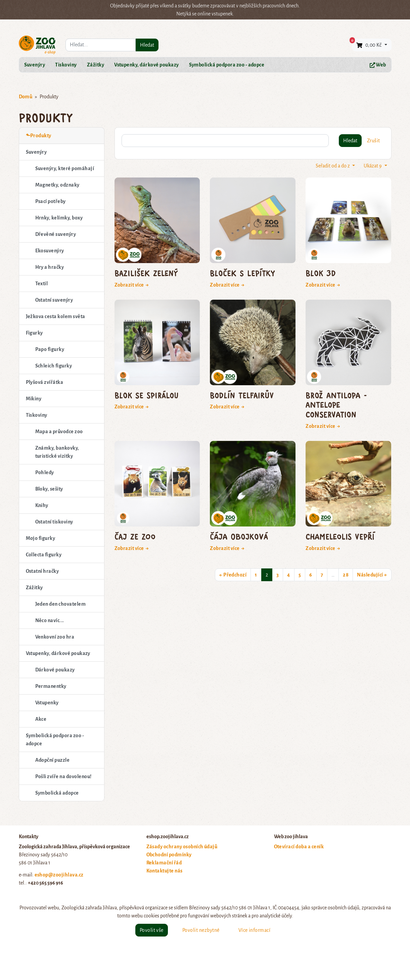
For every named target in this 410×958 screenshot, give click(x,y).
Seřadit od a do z (333, 165)
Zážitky (95, 64)
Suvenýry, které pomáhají (64, 168)
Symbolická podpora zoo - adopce (227, 64)
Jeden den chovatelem (60, 604)
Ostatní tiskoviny (54, 521)
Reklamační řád (164, 862)
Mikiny (34, 398)
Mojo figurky (40, 538)
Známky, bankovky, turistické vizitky (57, 452)
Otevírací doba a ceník (299, 846)
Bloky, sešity (49, 489)
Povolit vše (152, 930)
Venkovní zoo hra (55, 637)
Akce (41, 719)
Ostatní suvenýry (54, 300)
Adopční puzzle (52, 760)
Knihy (41, 505)
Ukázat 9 (373, 165)
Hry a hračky (49, 267)
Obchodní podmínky (169, 854)
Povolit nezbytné (201, 930)
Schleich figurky (53, 365)
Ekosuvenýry (49, 250)
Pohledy (44, 472)
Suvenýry (34, 64)
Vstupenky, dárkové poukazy (146, 64)
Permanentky (50, 686)
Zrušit (373, 140)
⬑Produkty (38, 135)
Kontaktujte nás (164, 870)
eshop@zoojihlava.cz (59, 874)
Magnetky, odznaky (57, 185)
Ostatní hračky (42, 571)
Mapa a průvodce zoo (59, 431)
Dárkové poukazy (55, 669)
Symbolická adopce (57, 793)
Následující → (372, 574)
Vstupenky (47, 702)
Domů (26, 96)
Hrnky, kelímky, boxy (59, 217)
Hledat (147, 45)
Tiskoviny (66, 64)
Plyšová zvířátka (44, 382)
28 (346, 574)
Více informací (254, 930)
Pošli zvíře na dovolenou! (63, 776)
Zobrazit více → (132, 285)
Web (378, 65)
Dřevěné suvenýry (55, 234)
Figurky (34, 333)
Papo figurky (49, 349)
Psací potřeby (50, 201)
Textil (41, 283)
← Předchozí (232, 574)
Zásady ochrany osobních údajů (182, 846)
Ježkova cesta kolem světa (55, 316)
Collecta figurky (44, 554)
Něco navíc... (49, 620)
